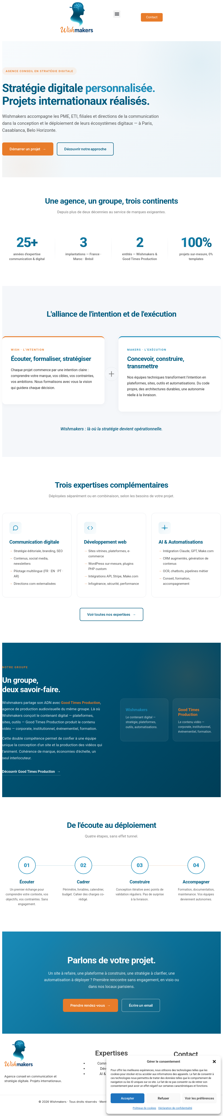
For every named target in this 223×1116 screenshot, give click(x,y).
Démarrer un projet (28, 149)
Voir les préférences (199, 1098)
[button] (214, 1061)
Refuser (163, 1098)
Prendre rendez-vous (90, 1005)
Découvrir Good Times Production (31, 771)
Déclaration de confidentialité (175, 1108)
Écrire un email (141, 1005)
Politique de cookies (144, 1108)
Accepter (127, 1098)
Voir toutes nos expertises (111, 614)
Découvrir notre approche (85, 149)
